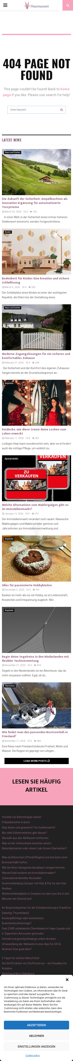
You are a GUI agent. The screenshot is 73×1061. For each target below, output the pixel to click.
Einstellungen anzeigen (36, 1046)
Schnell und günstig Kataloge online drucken (29, 938)
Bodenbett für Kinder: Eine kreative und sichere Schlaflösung (35, 280)
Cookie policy (33, 1055)
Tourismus (10, 686)
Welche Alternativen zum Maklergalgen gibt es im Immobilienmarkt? (35, 507)
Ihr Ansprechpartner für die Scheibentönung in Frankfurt (36, 907)
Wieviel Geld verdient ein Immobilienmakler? (29, 872)
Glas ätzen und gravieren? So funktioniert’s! (28, 827)
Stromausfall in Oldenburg (18, 973)
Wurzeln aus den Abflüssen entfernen (25, 838)
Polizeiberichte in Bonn (16, 822)
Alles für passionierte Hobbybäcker (27, 585)
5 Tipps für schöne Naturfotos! (20, 958)
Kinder (8, 232)
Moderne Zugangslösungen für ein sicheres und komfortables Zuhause (36, 356)
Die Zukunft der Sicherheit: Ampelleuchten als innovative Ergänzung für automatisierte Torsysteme (35, 203)
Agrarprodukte (11, 459)
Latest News (11, 139)
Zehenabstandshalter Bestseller (21, 878)
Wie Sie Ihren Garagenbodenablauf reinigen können (33, 867)
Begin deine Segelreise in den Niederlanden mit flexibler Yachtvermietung (35, 658)
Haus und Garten (12, 152)
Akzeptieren (36, 1025)
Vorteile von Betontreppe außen (21, 817)
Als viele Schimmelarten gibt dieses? (24, 832)
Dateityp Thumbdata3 (15, 912)
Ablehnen (36, 1036)
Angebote (9, 383)
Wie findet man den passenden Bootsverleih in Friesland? (35, 734)
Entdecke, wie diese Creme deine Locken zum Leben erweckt (34, 431)
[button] (67, 980)
